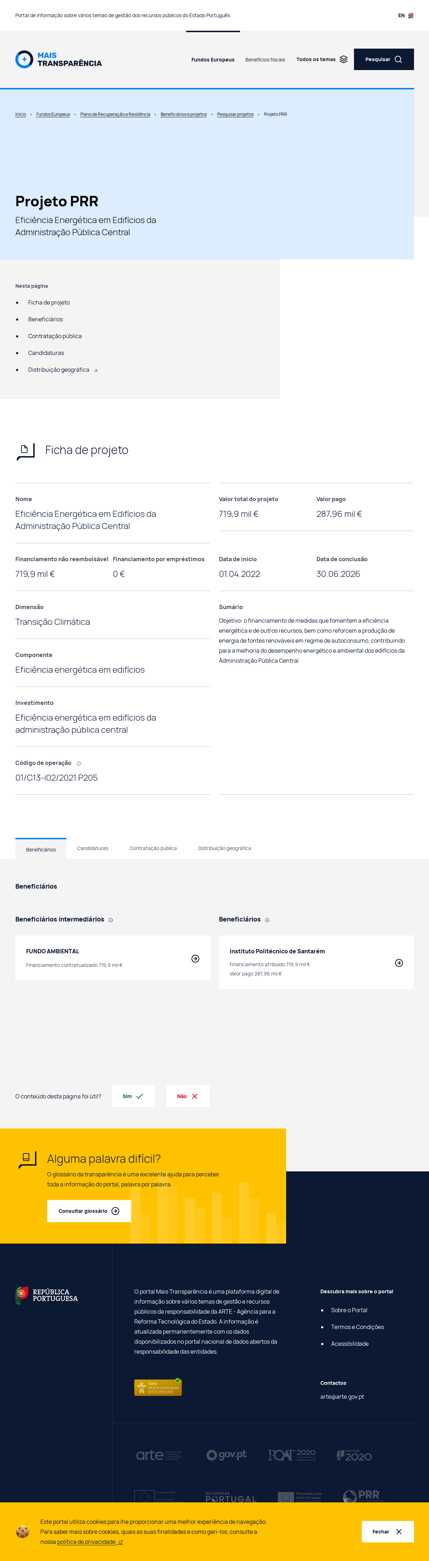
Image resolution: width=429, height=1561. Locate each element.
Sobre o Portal (349, 1310)
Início (20, 114)
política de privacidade (90, 1542)
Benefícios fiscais (265, 59)
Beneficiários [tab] (41, 849)
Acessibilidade (350, 1344)
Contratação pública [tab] (153, 848)
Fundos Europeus (213, 59)
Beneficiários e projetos (184, 114)
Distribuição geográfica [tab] (224, 848)
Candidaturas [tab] (92, 848)
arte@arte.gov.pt (342, 1397)
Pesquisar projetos (235, 114)
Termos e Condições (357, 1327)
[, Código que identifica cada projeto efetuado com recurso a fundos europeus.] (81, 763)
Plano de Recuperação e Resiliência (115, 114)
